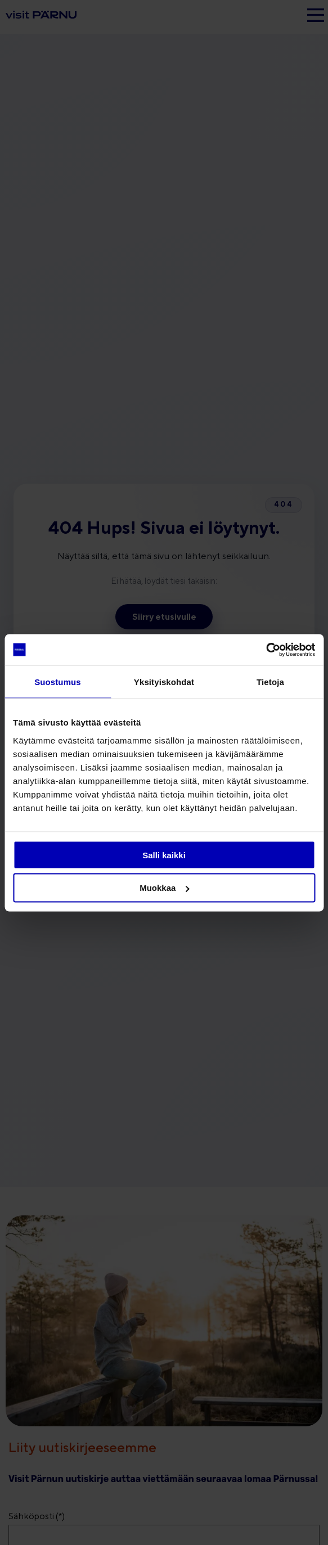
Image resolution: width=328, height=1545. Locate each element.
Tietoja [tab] (270, 682)
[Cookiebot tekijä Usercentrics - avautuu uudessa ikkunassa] (266, 649)
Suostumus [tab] (57, 682)
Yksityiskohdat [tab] (164, 682)
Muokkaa (164, 888)
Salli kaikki (164, 854)
